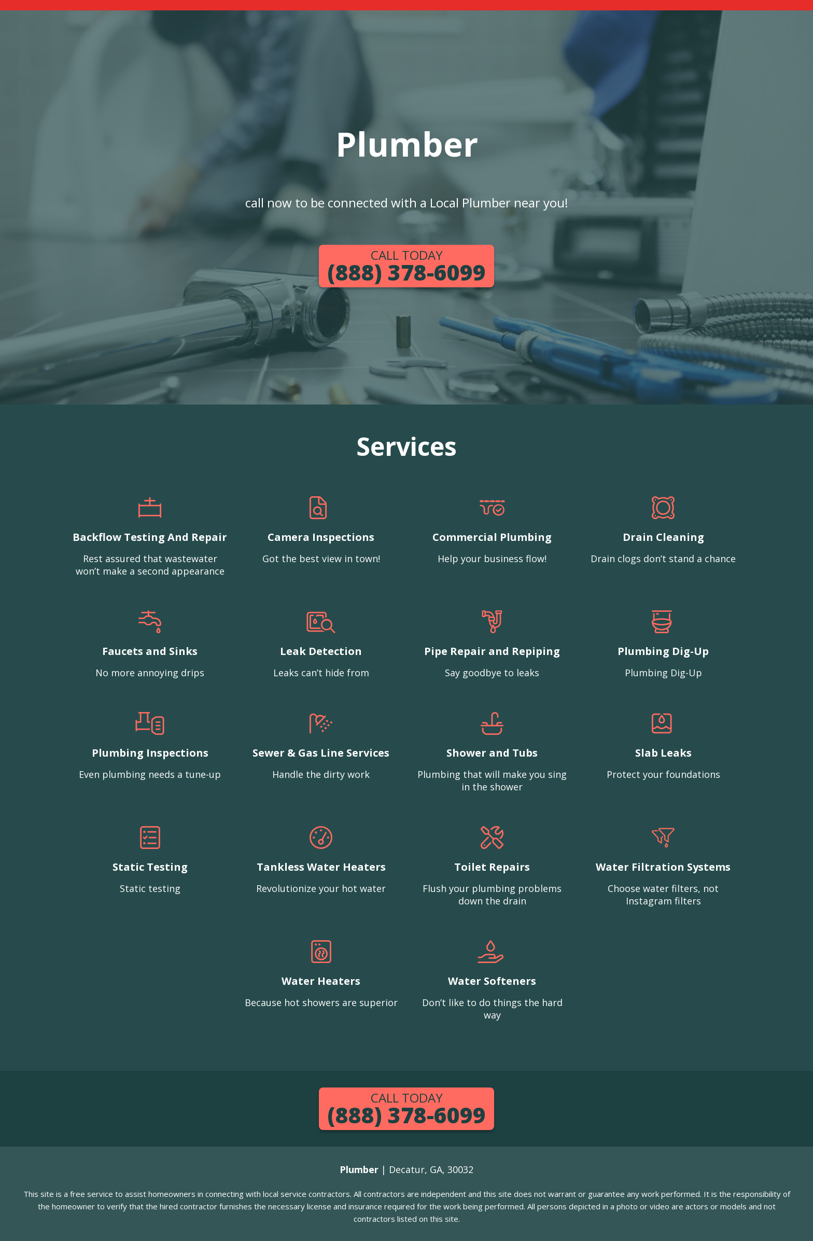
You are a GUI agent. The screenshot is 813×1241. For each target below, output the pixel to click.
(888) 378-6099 (406, 266)
